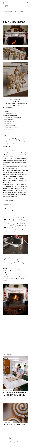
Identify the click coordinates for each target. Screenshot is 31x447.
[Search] (27, 2)
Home (5, 12)
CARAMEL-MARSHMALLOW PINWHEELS (14, 424)
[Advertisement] (15, 339)
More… (21, 12)
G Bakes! (5, 6)
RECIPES (15, 12)
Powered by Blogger (15, 438)
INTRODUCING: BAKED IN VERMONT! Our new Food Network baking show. (15, 393)
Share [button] (4, 324)
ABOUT (10, 12)
